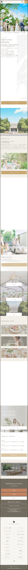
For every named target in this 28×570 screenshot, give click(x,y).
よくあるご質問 (7, 553)
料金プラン (7, 547)
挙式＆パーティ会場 (20, 534)
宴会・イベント (7, 557)
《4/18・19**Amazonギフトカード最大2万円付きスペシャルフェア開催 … (15, 32)
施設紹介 (17, 314)
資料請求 (14, 494)
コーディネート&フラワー (15, 356)
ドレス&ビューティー (15, 344)
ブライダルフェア (7, 550)
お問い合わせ (14, 498)
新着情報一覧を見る (18, 455)
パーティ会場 (16, 299)
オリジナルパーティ (7, 531)
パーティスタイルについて (18, 264)
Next (25, 241)
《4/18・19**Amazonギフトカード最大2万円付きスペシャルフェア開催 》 (12, 442)
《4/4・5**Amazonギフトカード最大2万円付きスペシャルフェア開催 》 (12, 450)
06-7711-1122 (14, 505)
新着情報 (20, 550)
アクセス (20, 553)
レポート (20, 547)
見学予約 (14, 490)
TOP (1, 518)
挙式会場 (17, 284)
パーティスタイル (20, 527)
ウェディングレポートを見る (17, 428)
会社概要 (11, 566)
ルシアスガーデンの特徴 (18, 102)
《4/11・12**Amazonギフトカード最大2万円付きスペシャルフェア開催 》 (12, 446)
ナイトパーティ (7, 534)
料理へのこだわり (15, 332)
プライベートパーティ (20, 531)
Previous (2, 241)
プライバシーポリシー (15, 566)
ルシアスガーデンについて (18, 172)
